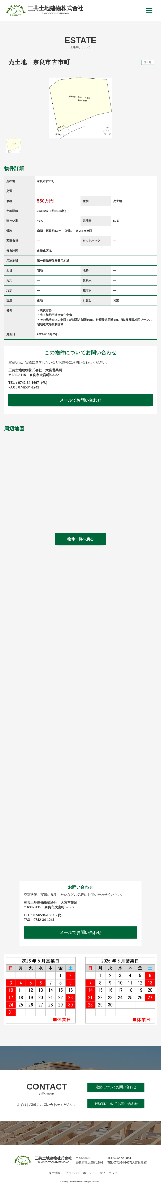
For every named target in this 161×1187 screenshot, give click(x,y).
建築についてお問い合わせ (116, 1087)
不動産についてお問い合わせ (116, 1104)
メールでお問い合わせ (80, 400)
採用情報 (54, 1173)
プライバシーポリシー (80, 1173)
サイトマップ (108, 1173)
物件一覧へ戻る (80, 539)
